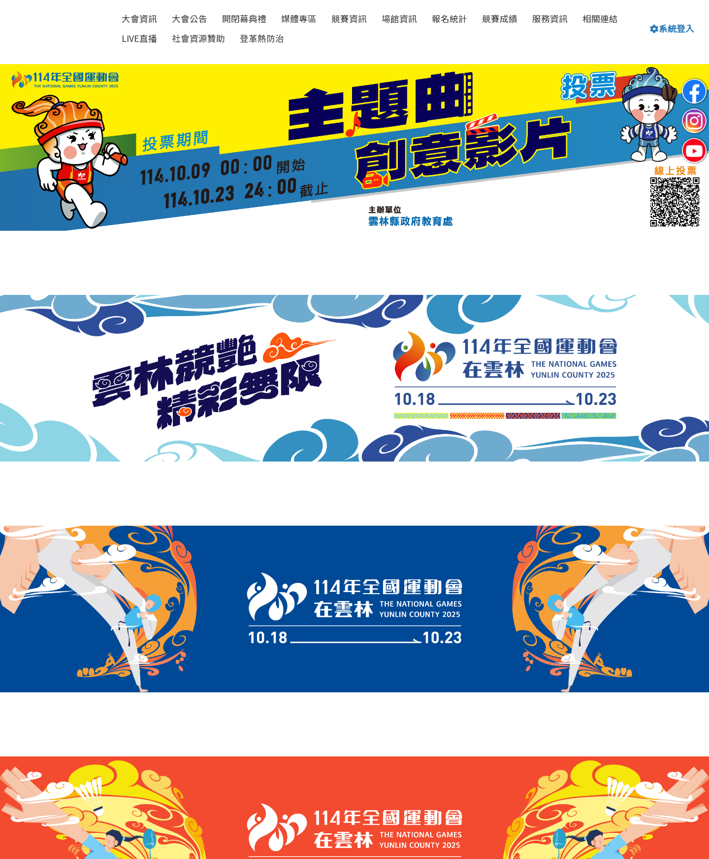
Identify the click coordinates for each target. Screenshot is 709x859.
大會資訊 (139, 18)
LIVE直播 (139, 38)
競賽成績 (499, 18)
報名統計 (449, 18)
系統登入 (672, 28)
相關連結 (600, 18)
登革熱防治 (262, 38)
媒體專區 (299, 18)
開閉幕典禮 (244, 18)
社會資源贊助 (198, 38)
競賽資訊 (349, 18)
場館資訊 (399, 18)
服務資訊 (550, 18)
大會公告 (189, 18)
